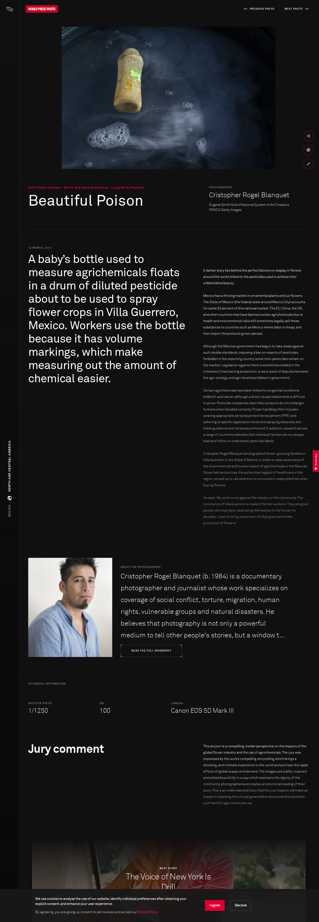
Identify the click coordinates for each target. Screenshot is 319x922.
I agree (215, 905)
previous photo (258, 9)
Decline (241, 905)
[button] (9, 479)
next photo (297, 9)
